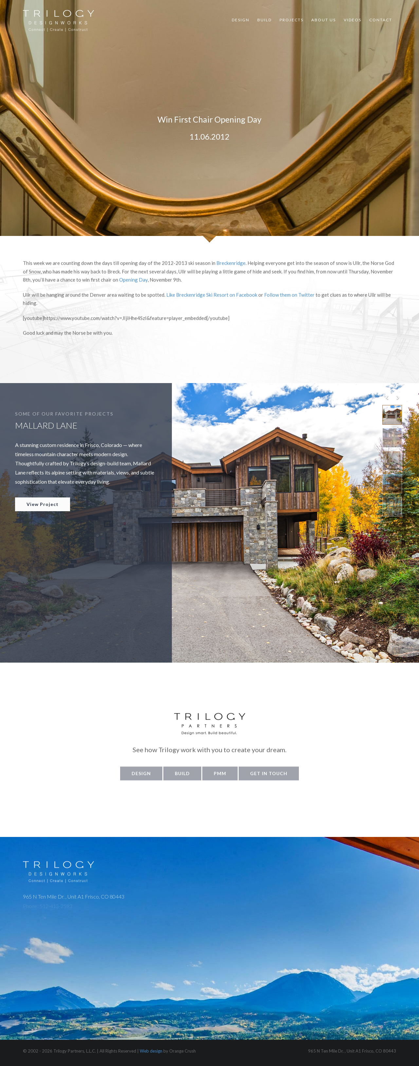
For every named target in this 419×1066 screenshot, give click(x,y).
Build (264, 19)
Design (240, 19)
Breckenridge (231, 269)
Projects (291, 19)
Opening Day (133, 286)
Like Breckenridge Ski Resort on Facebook (212, 301)
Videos (352, 19)
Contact (380, 19)
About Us (323, 19)
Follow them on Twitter (290, 301)
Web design (151, 1051)
